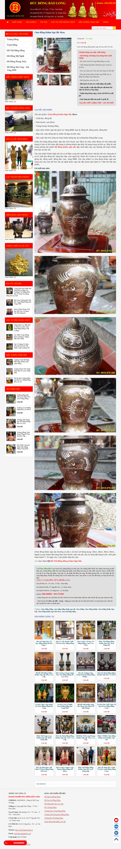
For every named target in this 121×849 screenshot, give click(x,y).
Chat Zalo (116, 827)
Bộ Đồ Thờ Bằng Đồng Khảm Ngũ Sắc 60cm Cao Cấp (44, 675)
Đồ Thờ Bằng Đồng (16, 50)
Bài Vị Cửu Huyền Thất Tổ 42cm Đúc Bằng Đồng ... (65, 643)
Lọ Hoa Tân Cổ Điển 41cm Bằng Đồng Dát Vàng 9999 (64, 706)
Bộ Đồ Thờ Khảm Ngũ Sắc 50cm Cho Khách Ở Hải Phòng (85, 706)
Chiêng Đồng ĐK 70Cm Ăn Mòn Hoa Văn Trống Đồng (23, 397)
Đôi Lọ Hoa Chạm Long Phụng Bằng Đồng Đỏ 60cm (64, 769)
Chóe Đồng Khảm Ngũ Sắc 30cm (49, 612)
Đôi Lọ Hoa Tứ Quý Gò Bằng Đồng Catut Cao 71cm (85, 643)
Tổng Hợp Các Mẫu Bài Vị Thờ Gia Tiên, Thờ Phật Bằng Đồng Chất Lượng (22, 327)
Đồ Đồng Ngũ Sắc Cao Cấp (53, 804)
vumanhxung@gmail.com (22, 833)
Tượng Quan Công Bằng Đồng (54, 811)
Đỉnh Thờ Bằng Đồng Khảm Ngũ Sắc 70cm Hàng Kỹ (106, 643)
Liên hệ (83, 43)
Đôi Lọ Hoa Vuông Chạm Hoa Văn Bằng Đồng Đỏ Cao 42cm (65, 675)
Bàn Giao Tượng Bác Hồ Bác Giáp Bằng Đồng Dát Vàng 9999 (22, 302)
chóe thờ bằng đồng (69, 612)
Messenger (116, 834)
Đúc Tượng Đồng (50, 807)
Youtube (116, 821)
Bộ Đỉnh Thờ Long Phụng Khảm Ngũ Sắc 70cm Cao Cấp (85, 738)
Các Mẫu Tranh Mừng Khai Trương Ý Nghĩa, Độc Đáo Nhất (21, 337)
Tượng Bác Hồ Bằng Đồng (53, 818)
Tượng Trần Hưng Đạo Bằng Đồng (56, 814)
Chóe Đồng (80, 609)
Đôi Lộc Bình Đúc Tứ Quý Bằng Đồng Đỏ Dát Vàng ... (44, 643)
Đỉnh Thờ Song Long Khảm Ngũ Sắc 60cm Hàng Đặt (44, 738)
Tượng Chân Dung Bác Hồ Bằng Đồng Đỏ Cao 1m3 (23, 421)
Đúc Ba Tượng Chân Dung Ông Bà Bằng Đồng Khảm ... (86, 675)
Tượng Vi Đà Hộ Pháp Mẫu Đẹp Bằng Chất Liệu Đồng (21, 361)
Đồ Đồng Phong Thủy (16, 61)
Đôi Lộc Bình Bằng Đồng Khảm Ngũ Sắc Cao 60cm (106, 674)
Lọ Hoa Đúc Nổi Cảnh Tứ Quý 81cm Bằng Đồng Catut (106, 706)
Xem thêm (9, 102)
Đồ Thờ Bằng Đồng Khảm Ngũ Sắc (66, 561)
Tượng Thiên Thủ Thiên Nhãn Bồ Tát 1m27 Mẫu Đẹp (22, 371)
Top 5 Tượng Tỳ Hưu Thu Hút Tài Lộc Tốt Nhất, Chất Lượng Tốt (22, 346)
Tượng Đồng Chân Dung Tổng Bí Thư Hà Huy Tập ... (23, 434)
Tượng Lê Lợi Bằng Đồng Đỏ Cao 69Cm (24, 408)
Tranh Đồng (12, 45)
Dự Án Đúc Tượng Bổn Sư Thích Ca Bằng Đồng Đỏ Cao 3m (22, 380)
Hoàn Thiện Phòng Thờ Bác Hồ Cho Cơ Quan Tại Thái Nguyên (22, 311)
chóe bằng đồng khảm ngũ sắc (64, 609)
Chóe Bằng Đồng (47, 609)
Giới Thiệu (17, 22)
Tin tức (44, 22)
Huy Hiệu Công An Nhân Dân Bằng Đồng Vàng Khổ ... (23, 447)
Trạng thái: (80, 38)
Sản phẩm (31, 22)
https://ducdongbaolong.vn (24, 830)
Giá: (78, 43)
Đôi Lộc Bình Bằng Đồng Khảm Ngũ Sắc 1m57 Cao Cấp (65, 738)
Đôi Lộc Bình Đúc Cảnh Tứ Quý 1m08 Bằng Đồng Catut (106, 769)
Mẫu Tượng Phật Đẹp (88, 22)
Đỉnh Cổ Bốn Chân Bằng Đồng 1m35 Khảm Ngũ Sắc (107, 738)
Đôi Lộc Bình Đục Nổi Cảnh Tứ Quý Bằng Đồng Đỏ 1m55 (44, 769)
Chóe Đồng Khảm (91, 609)
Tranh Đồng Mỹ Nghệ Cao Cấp (55, 821)
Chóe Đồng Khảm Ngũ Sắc (60, 114)
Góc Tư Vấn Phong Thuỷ (63, 22)
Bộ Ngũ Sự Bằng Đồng (52, 797)
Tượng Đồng (13, 39)
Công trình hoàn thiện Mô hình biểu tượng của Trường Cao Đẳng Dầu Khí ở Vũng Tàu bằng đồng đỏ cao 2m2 (18, 292)
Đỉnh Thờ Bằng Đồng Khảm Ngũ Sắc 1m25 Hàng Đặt (85, 769)
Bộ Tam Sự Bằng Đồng (52, 800)
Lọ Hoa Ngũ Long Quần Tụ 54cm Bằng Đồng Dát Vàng (44, 706)
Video (106, 22)
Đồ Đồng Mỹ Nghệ (15, 56)
